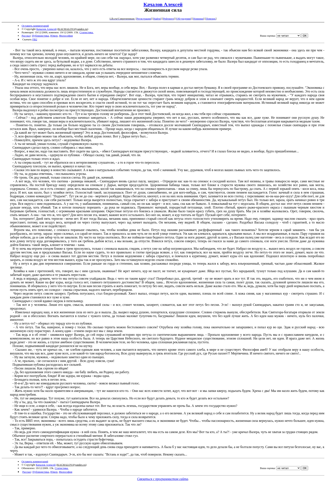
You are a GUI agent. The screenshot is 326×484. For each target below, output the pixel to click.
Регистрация (144, 18)
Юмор (54, 35)
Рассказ (26, 35)
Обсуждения (183, 18)
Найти (157, 18)
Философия (66, 35)
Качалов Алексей (163, 4)
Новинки (198, 18)
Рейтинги (168, 18)
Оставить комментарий (35, 25)
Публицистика (40, 35)
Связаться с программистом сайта (162, 479)
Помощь (210, 18)
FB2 (34, 39)
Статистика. (86, 32)
